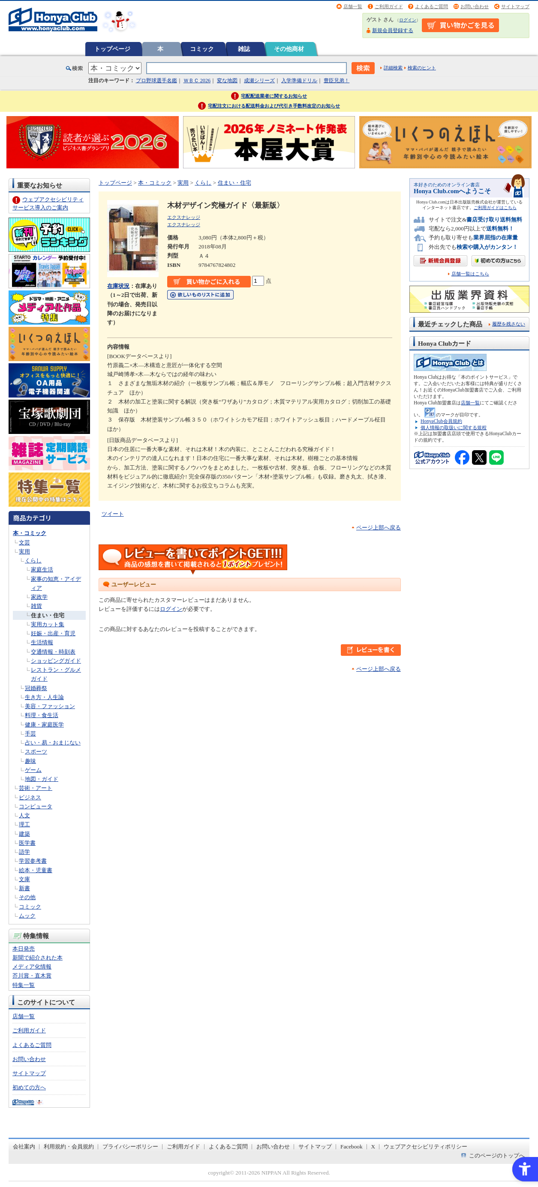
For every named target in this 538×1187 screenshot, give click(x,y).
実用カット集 (47, 624)
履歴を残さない (508, 323)
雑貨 (36, 606)
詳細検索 (393, 67)
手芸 (30, 733)
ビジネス (30, 797)
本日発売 (23, 948)
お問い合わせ (474, 6)
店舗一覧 (352, 6)
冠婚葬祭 (36, 688)
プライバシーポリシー (130, 1146)
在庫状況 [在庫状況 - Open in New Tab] (118, 286)
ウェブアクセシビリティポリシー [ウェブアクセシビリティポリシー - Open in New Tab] (425, 1146)
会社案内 (24, 1146)
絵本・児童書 (35, 870)
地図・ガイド (41, 779)
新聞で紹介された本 (37, 957)
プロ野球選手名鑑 (156, 81)
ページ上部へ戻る (378, 527)
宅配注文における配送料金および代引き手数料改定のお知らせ (274, 105)
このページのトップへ (497, 1155)
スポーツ (36, 751)
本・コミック (29, 533)
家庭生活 (42, 569)
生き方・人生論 (44, 697)
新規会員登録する (392, 30)
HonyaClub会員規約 (441, 421)
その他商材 (289, 48)
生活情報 (42, 642)
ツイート (113, 514)
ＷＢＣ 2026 (196, 81)
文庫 (24, 879)
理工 (24, 824)
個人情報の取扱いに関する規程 (454, 427)
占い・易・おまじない (53, 742)
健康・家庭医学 (44, 724)
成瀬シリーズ (259, 81)
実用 (24, 551)
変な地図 (227, 81)
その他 (27, 897)
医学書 (27, 843)
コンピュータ (35, 806)
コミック (202, 48)
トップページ (112, 48)
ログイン (407, 20)
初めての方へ (29, 1087)
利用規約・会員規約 (69, 1146)
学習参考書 (33, 861)
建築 (24, 834)
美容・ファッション (50, 706)
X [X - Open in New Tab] (373, 1146)
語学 (24, 852)
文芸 (24, 542)
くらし (33, 560)
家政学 (39, 597)
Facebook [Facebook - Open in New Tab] (351, 1146)
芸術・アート (35, 788)
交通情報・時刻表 (53, 652)
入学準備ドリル (299, 81)
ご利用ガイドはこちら (495, 207)
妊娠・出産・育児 (53, 633)
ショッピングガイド (56, 661)
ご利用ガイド (389, 6)
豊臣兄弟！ (336, 81)
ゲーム (33, 770)
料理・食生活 (41, 715)
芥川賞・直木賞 (31, 975)
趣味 (30, 761)
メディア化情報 (31, 966)
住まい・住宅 (47, 615)
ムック (27, 915)
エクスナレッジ (183, 217)
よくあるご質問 (431, 6)
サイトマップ (515, 6)
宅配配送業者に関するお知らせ (274, 96)
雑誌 (244, 48)
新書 (24, 888)
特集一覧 (23, 985)
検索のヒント (422, 67)
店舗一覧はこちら (470, 274)
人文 (24, 815)
